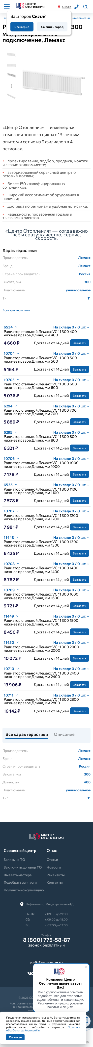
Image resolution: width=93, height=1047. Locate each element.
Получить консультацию (24, 890)
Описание (64, 734)
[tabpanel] (53, 82)
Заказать (79, 343)
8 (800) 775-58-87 (46, 940)
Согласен (15, 1037)
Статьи (52, 859)
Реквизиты (56, 875)
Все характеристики (16, 310)
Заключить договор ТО (23, 867)
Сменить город (52, 26)
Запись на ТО (14, 859)
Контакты (55, 882)
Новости (54, 867)
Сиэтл (66, 6)
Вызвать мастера (17, 875)
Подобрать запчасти (20, 882)
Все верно (21, 26)
